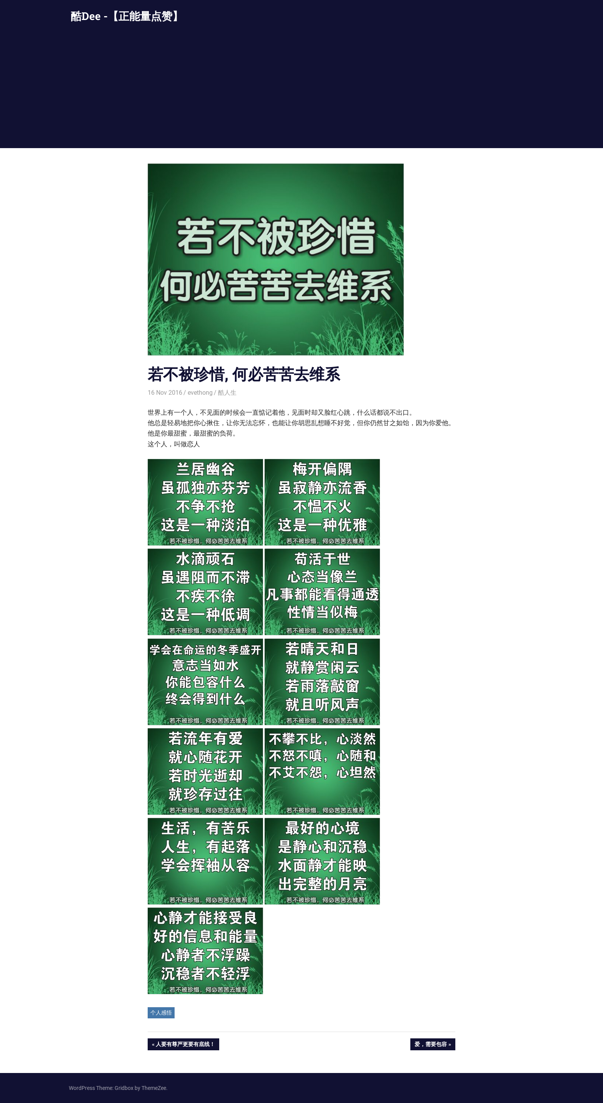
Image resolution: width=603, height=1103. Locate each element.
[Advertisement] (301, 90)
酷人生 (227, 392)
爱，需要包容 (430, 1045)
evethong (200, 392)
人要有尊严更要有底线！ (185, 1045)
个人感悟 (161, 1013)
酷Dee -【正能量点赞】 (127, 16)
